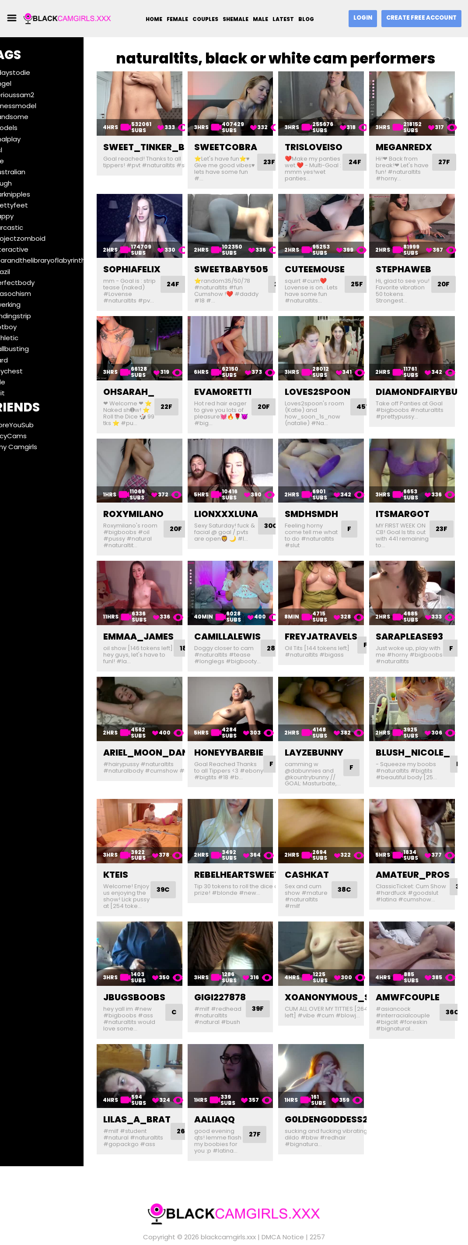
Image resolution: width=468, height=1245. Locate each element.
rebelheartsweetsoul (266, 843)
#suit (19, 392)
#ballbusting (31, 348)
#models (26, 127)
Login (362, 18)
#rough (23, 183)
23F (448, 511)
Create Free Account (421, 18)
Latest (283, 19)
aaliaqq (232, 1093)
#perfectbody (34, 282)
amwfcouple (414, 975)
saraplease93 (415, 614)
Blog (306, 19)
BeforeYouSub (34, 424)
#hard (21, 360)
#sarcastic (29, 227)
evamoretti (240, 379)
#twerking (27, 304)
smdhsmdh (323, 496)
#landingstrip (33, 315)
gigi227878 (237, 975)
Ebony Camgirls (36, 446)
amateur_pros (419, 843)
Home (154, 19)
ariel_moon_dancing (181, 726)
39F (276, 986)
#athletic (26, 337)
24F (367, 157)
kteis (139, 843)
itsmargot (409, 496)
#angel (23, 83)
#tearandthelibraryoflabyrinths (61, 260)
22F (190, 393)
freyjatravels (333, 614)
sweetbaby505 (249, 260)
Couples (205, 19)
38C (355, 858)
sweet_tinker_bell (174, 143)
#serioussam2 (34, 94)
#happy (24, 216)
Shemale (235, 19)
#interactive (31, 249)
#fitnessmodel (35, 105)
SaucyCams (30, 435)
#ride (20, 382)
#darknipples (32, 194)
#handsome (31, 116)
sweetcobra (243, 143)
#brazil (22, 271)
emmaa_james (162, 614)
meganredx (410, 143)
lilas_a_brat (160, 1093)
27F (451, 157)
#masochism (33, 293)
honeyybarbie (246, 726)
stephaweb (409, 260)
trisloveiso (326, 143)
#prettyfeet (31, 205)
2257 (317, 1223)
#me (19, 160)
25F (369, 275)
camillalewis (245, 614)
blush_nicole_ (419, 726)
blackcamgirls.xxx (228, 1223)
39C (180, 865)
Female (177, 19)
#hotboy (25, 326)
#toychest (28, 371)
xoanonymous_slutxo (354, 975)
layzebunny (326, 726)
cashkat (319, 843)
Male (260, 19)
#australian (30, 171)
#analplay (27, 139)
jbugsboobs (158, 975)
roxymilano (157, 496)
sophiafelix (155, 260)
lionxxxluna (244, 496)
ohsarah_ (152, 379)
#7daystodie (32, 72)
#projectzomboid (40, 238)
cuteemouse (327, 260)
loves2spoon (330, 379)
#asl (18, 150)
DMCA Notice (283, 1223)
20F (450, 275)
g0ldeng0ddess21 (340, 1093)
